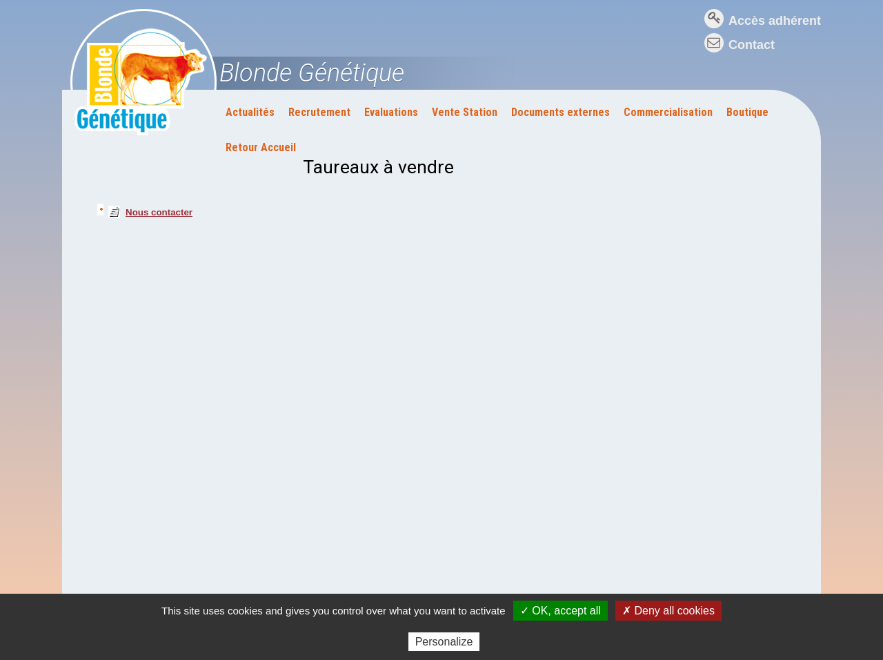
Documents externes (560, 112)
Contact (751, 45)
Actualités (250, 112)
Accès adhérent (774, 21)
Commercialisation (668, 112)
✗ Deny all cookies (668, 611)
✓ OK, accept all (560, 611)
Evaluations (391, 112)
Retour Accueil (261, 147)
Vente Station (464, 112)
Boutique (747, 112)
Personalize (444, 642)
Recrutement (319, 112)
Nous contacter (159, 212)
